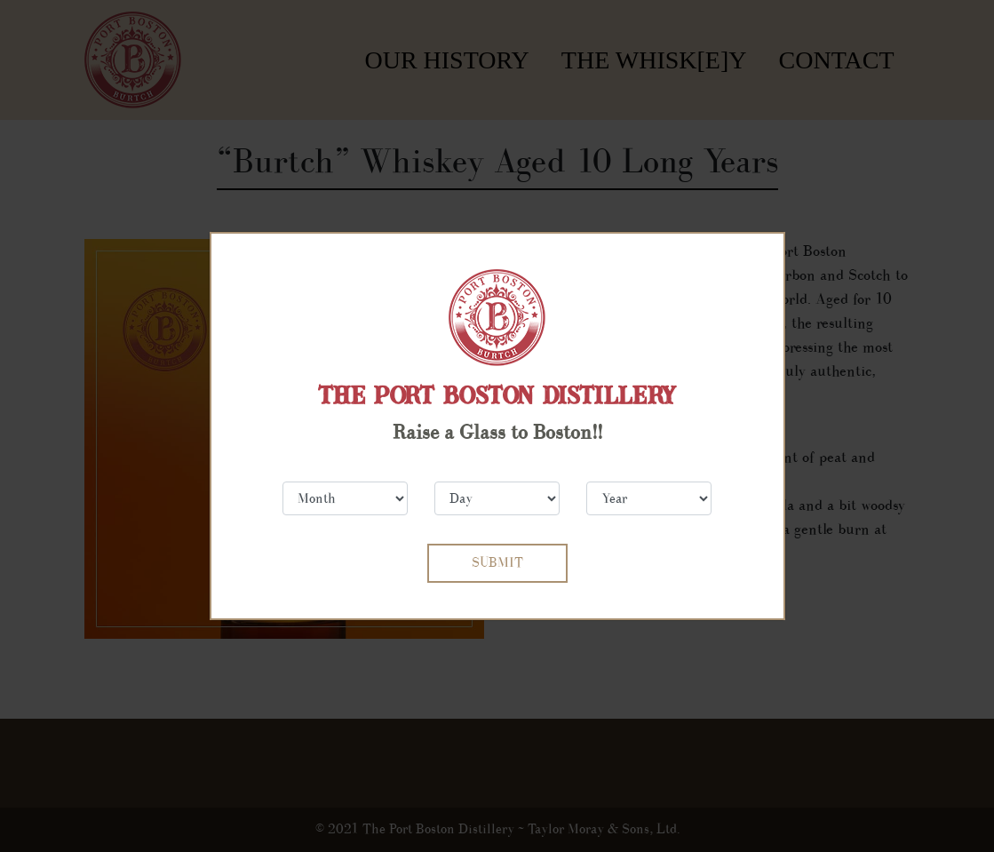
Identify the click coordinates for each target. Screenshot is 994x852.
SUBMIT (497, 562)
